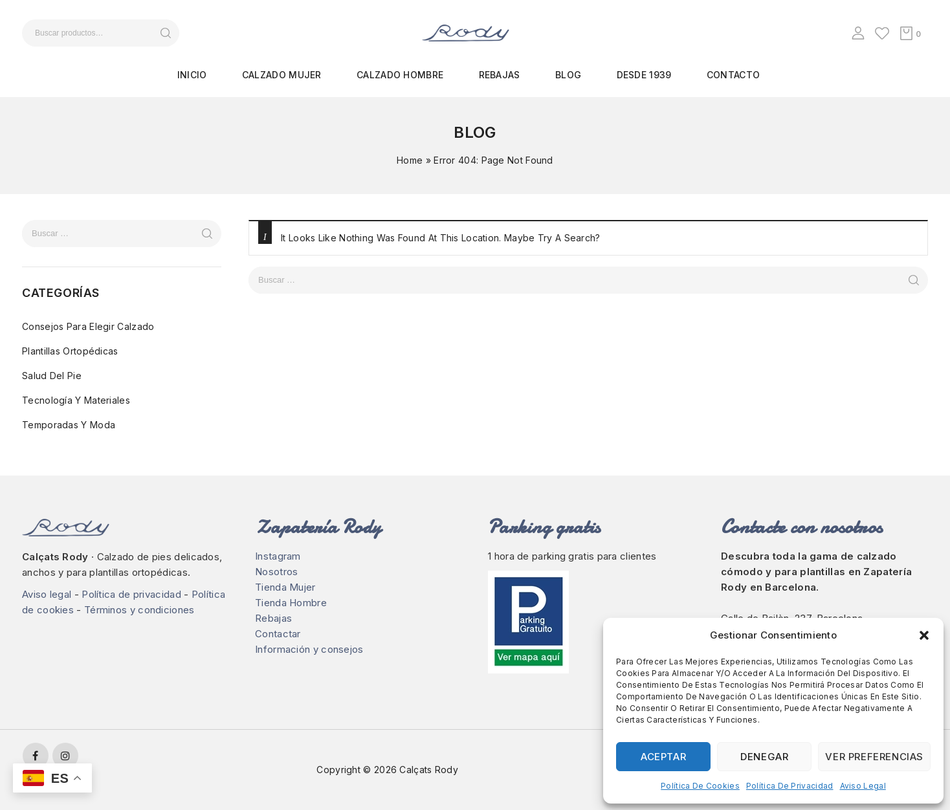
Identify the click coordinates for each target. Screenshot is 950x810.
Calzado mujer (282, 74)
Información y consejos (309, 649)
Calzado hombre (400, 74)
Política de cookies (700, 786)
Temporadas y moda (68, 424)
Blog (568, 74)
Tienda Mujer (285, 587)
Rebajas (499, 74)
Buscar (165, 33)
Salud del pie (52, 375)
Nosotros (276, 571)
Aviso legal (863, 786)
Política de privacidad (790, 786)
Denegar (764, 756)
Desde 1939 (644, 74)
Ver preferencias (874, 756)
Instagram (278, 556)
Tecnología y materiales (76, 400)
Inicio (192, 74)
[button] (924, 635)
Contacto (733, 74)
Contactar (278, 634)
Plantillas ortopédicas (70, 350)
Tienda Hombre (291, 603)
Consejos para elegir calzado (88, 326)
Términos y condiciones (139, 610)
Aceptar (663, 756)
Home (410, 160)
